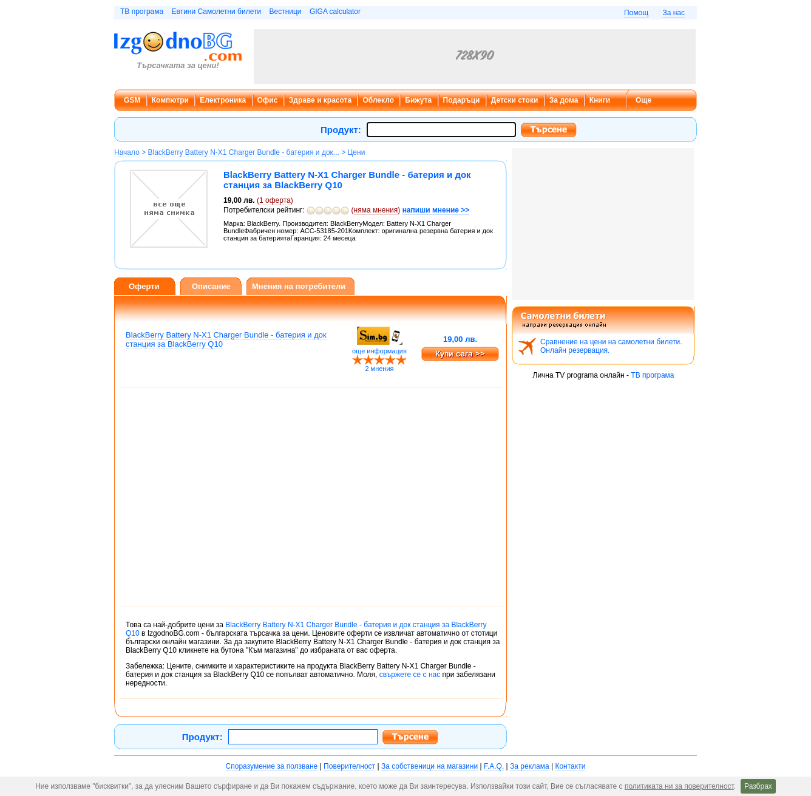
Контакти (570, 766)
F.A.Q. (494, 766)
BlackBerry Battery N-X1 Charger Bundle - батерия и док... (243, 152)
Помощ (636, 13)
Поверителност (349, 766)
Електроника (223, 100)
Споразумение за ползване (272, 766)
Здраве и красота (320, 100)
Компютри (170, 100)
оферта (275, 200)
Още (643, 100)
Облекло (378, 100)
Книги (599, 100)
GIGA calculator (335, 11)
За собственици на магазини (429, 766)
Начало (127, 152)
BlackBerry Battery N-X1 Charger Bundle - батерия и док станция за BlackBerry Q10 (226, 339)
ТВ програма (141, 11)
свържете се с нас (409, 674)
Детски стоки (514, 100)
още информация (379, 351)
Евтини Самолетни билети (217, 11)
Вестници (285, 11)
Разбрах (758, 786)
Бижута (418, 100)
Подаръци (461, 100)
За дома (564, 100)
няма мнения (376, 210)
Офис (267, 100)
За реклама (529, 766)
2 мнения (379, 368)
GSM (132, 100)
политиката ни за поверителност (679, 786)
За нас (673, 13)
